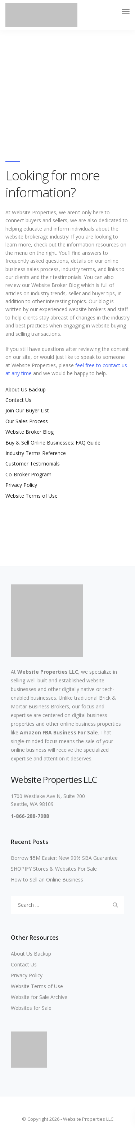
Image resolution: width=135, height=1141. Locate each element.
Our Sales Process (26, 421)
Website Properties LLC (47, 671)
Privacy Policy (21, 484)
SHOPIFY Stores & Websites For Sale (54, 868)
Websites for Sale (31, 1007)
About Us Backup (25, 389)
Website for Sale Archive (39, 997)
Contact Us (18, 399)
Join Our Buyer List (27, 410)
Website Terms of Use (31, 495)
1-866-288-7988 (30, 815)
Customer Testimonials (32, 463)
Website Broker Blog (29, 431)
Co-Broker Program (28, 474)
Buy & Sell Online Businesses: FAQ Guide (52, 442)
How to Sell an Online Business (47, 879)
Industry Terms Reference (35, 453)
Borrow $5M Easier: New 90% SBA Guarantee (64, 857)
